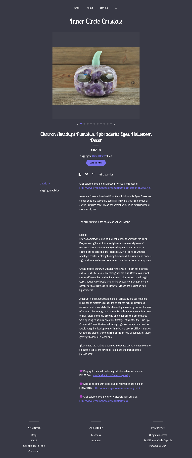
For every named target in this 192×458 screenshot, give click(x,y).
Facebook (96, 435)
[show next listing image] (115, 124)
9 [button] (107, 124)
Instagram (96, 440)
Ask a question (106, 174)
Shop (77, 8)
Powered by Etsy (157, 446)
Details (45, 183)
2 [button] (84, 124)
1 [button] (81, 124)
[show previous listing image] (77, 124)
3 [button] (88, 124)
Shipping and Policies (34, 446)
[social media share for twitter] (87, 174)
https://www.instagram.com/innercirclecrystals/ (117, 388)
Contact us (34, 451)
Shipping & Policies (49, 190)
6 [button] (97, 124)
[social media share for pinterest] (93, 174)
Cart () (104, 8)
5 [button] (94, 124)
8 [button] (104, 124)
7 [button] (101, 124)
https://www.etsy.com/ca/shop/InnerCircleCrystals (103, 401)
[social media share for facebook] (80, 174)
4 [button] (91, 124)
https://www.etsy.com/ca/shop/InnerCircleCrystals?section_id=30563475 (114, 188)
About (90, 8)
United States (99, 156)
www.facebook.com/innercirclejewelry (111, 375)
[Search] (116, 8)
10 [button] (111, 124)
